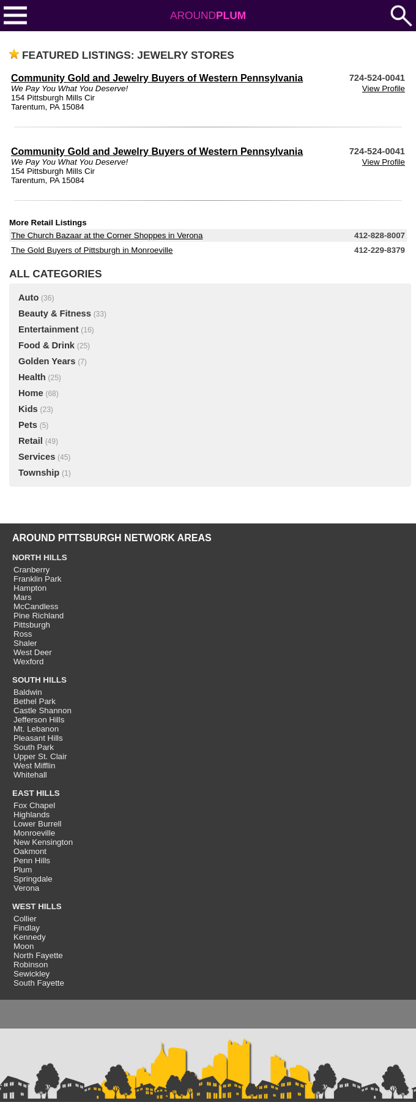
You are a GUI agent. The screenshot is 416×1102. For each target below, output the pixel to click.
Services (36, 457)
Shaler (25, 643)
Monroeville (34, 833)
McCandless (35, 606)
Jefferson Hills (38, 719)
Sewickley (31, 973)
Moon (23, 946)
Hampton (29, 588)
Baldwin (27, 692)
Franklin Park (37, 578)
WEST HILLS (37, 906)
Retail (30, 441)
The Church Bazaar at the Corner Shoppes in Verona (106, 235)
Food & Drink (46, 345)
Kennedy (29, 937)
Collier (25, 918)
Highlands (31, 814)
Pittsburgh (31, 624)
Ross (22, 634)
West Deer (32, 652)
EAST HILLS (36, 793)
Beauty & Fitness (54, 313)
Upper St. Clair (40, 756)
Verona (26, 888)
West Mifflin (34, 765)
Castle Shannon (42, 710)
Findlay (26, 927)
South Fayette (38, 983)
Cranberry (31, 569)
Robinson (30, 964)
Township (38, 473)
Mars (22, 597)
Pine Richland (38, 615)
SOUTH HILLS (39, 679)
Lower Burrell (37, 823)
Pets (27, 425)
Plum (22, 869)
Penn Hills (31, 860)
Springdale (33, 878)
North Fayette (38, 955)
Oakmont (29, 851)
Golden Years (46, 361)
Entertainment (48, 329)
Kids (28, 409)
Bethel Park (34, 701)
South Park (33, 747)
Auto (28, 297)
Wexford (28, 661)
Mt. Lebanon (36, 728)
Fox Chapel (34, 805)
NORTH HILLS (39, 557)
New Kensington (43, 842)
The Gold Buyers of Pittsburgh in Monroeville (92, 250)
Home (30, 393)
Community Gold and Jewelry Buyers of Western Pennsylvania (157, 78)
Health (32, 377)
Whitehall (30, 774)
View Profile (383, 88)
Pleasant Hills (38, 738)
